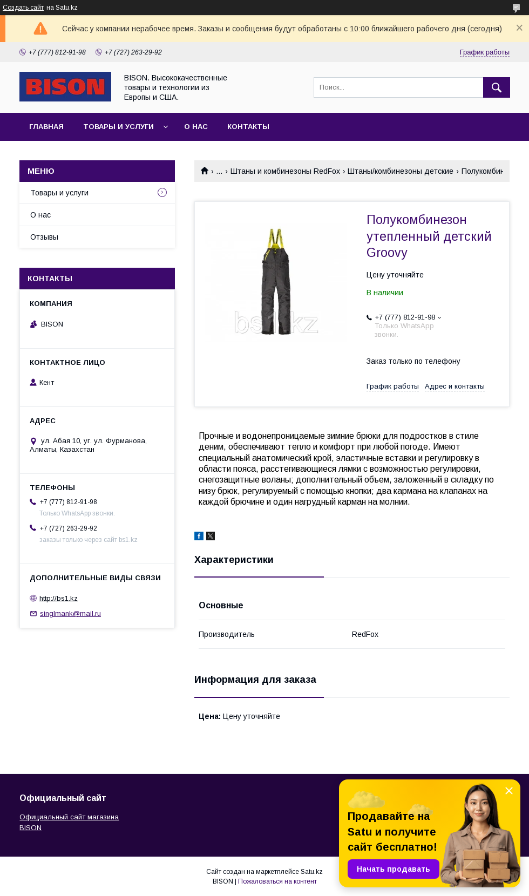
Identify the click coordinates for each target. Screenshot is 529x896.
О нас (196, 127)
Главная (46, 127)
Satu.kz (312, 871)
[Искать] (496, 87)
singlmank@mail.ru (70, 613)
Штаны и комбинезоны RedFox (285, 171)
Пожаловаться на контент (277, 881)
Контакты (248, 127)
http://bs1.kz (58, 598)
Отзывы (44, 237)
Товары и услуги (118, 127)
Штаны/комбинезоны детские (400, 171)
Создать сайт (23, 7)
